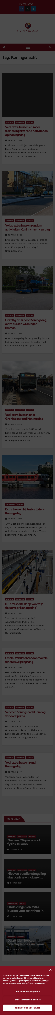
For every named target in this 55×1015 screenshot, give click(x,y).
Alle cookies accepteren (27, 992)
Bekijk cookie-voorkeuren (27, 1008)
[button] (50, 969)
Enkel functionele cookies (28, 1000)
